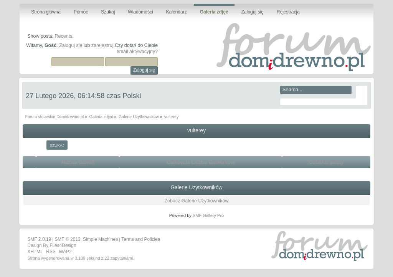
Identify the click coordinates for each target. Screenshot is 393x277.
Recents (64, 36)
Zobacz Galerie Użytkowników (196, 201)
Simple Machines (100, 239)
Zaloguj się (70, 45)
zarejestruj (102, 45)
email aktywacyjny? (137, 51)
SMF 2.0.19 (39, 239)
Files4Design (63, 245)
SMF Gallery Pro (208, 215)
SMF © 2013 (67, 239)
